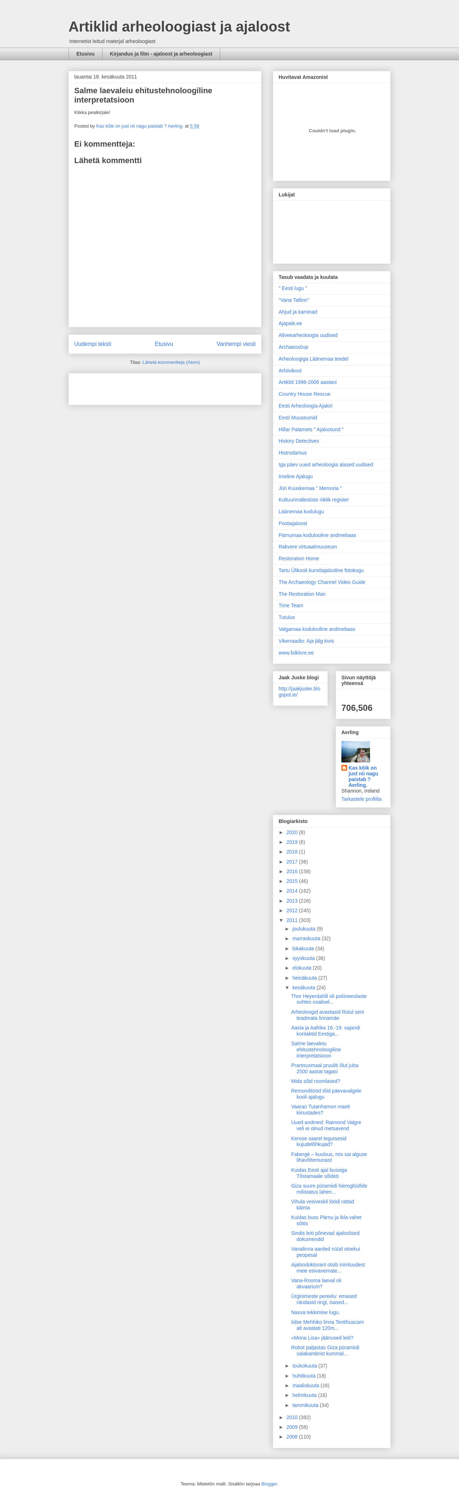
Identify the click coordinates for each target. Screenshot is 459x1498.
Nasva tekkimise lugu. (315, 1312)
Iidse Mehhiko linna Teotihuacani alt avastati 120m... (327, 1325)
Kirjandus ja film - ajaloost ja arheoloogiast (161, 54)
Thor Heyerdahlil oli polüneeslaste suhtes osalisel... (329, 999)
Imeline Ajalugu (296, 476)
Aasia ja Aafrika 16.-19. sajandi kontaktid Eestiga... (325, 1031)
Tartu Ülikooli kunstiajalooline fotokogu (321, 570)
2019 (293, 842)
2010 (293, 1417)
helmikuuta (305, 1395)
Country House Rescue (305, 394)
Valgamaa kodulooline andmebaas (317, 629)
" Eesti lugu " (293, 288)
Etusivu (85, 54)
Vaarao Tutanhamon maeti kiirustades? (320, 1110)
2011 (293, 920)
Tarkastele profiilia (361, 799)
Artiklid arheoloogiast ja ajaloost (179, 26)
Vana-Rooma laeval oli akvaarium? (316, 1283)
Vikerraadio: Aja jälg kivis (306, 641)
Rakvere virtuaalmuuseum (308, 547)
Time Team (291, 605)
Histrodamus (293, 453)
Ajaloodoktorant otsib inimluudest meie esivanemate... (328, 1268)
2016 (293, 871)
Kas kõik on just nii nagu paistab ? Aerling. (140, 126)
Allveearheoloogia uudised (308, 335)
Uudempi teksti (92, 344)
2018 (293, 852)
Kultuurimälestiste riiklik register (314, 500)
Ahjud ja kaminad (298, 312)
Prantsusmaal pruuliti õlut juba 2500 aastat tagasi (325, 1068)
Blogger (269, 1484)
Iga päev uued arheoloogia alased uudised (326, 464)
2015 (293, 881)
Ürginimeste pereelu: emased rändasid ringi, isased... (324, 1299)
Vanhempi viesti (236, 344)
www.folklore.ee (296, 653)
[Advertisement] (116, 387)
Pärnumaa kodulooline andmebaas (317, 535)
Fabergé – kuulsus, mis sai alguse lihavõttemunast (329, 1157)
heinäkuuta (305, 978)
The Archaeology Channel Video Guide (322, 582)
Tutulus (287, 617)
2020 (293, 832)
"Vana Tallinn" (294, 300)
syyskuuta (304, 958)
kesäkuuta (304, 987)
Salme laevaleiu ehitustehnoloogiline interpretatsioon (316, 1050)
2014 (293, 891)
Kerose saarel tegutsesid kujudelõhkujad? (318, 1141)
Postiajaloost (293, 523)
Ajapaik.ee (290, 323)
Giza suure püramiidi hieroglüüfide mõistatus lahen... (329, 1189)
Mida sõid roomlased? (315, 1081)
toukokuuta (305, 1366)
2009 (293, 1427)
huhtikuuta (304, 1376)
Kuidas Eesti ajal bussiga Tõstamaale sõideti (319, 1173)
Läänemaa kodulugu (301, 511)
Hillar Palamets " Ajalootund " (311, 429)
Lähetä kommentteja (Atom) (171, 362)
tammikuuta (306, 1405)
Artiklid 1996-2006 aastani (308, 382)
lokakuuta (303, 948)
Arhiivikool (290, 371)
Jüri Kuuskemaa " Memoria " (310, 488)
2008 (293, 1437)
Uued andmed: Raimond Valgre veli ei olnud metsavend (326, 1125)
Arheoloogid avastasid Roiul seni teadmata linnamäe (327, 1015)
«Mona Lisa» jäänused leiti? (322, 1338)
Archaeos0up (293, 347)
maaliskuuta (306, 1385)
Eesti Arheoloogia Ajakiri (305, 406)
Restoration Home (299, 558)
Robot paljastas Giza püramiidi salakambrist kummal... (325, 1350)
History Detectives (299, 441)
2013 (293, 901)
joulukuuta (304, 929)
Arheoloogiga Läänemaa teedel (314, 359)
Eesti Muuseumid (298, 417)
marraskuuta (307, 938)
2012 (293, 910)
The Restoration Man (302, 594)
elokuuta (302, 968)
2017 (293, 862)
